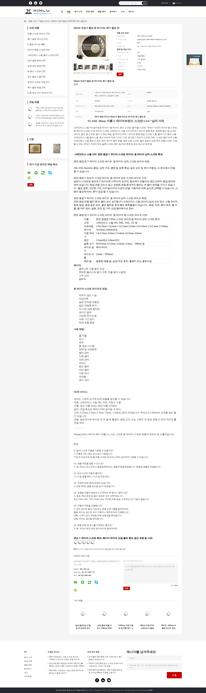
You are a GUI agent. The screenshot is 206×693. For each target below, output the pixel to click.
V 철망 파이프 (44, 21)
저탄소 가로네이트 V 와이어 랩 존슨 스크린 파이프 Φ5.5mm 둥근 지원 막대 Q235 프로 (50, 118)
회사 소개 (78, 11)
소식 (123, 11)
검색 (144, 3)
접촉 (120, 74)
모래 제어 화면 (34, 66)
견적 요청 (164, 3)
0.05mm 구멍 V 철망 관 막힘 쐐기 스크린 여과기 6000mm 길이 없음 (126, 626)
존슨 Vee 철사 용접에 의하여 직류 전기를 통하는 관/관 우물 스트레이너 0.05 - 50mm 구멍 (66, 665)
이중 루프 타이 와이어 (37, 93)
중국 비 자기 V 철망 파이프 (76, 690)
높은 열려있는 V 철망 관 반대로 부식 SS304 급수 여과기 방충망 (83, 626)
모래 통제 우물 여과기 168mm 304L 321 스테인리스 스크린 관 (104, 626)
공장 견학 (90, 11)
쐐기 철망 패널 (34, 87)
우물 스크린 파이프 (36, 33)
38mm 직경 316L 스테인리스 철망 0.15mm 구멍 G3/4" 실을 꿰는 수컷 (147, 626)
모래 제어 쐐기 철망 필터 (103, 549)
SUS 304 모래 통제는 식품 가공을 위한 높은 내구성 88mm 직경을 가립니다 (105, 671)
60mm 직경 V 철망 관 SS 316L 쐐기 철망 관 (97, 73)
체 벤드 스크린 (34, 71)
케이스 (131, 11)
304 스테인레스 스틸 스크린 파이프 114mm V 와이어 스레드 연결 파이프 (64, 658)
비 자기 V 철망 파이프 (86, 549)
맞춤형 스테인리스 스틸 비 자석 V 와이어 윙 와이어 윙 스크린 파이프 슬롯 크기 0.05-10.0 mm (50, 125)
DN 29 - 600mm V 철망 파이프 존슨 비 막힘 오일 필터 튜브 (168, 626)
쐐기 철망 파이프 (35, 39)
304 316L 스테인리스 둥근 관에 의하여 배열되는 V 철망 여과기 (66, 671)
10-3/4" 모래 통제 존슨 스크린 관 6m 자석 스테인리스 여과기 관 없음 (106, 664)
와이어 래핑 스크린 (36, 50)
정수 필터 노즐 (34, 76)
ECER (150, 690)
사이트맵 (28, 676)
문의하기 (113, 11)
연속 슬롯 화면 (34, 60)
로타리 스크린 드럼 (36, 82)
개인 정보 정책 (61, 690)
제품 (68, 11)
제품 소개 (32, 21)
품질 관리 (102, 11)
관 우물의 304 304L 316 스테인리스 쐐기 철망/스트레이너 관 (105, 658)
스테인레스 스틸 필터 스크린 (40, 55)
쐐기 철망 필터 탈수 (119, 549)
